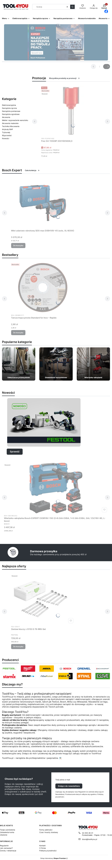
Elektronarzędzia (9, 105)
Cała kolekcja (32, 170)
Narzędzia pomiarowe (11, 111)
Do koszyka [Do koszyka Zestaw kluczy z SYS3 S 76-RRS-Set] (18, 646)
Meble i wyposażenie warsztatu (15, 120)
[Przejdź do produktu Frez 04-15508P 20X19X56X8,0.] (71, 111)
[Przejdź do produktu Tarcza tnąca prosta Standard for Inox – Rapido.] (42, 287)
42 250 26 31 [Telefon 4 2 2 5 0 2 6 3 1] (87, 833)
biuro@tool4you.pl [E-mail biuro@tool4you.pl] (89, 839)
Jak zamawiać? (6, 848)
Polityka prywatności (48, 851)
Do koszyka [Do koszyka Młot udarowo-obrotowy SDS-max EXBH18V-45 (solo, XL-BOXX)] (18, 245)
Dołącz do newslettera (69, 786)
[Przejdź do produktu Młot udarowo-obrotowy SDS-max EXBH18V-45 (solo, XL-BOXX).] (42, 203)
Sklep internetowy (53, 858)
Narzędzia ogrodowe (10, 114)
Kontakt (42, 845)
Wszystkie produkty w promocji (64, 78)
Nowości (5, 138)
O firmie (42, 848)
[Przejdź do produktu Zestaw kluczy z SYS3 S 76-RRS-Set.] (42, 599)
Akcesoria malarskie (10, 123)
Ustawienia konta (7, 832)
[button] (72, 7)
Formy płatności (45, 830)
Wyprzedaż (7, 135)
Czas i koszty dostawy (48, 832)
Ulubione (3, 835)
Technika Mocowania (10, 126)
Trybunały (6, 132)
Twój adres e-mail (62, 780)
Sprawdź (14, 451)
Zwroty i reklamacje (8, 851)
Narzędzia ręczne (9, 108)
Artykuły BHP (7, 129)
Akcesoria (6, 117)
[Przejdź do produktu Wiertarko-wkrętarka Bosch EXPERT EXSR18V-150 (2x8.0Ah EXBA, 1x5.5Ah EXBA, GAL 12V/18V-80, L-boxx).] (56, 488)
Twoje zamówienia (7, 830)
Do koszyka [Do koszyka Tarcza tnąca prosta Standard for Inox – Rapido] (18, 332)
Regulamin (4, 845)
